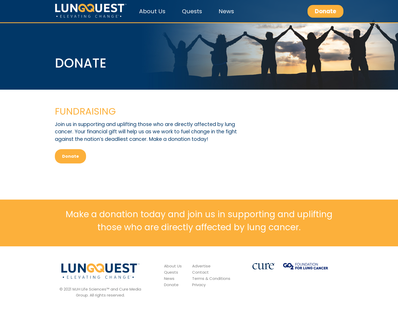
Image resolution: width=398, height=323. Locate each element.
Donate (325, 11)
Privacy (199, 284)
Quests (192, 11)
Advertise (201, 266)
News (226, 11)
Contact (200, 272)
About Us (152, 11)
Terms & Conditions (211, 278)
